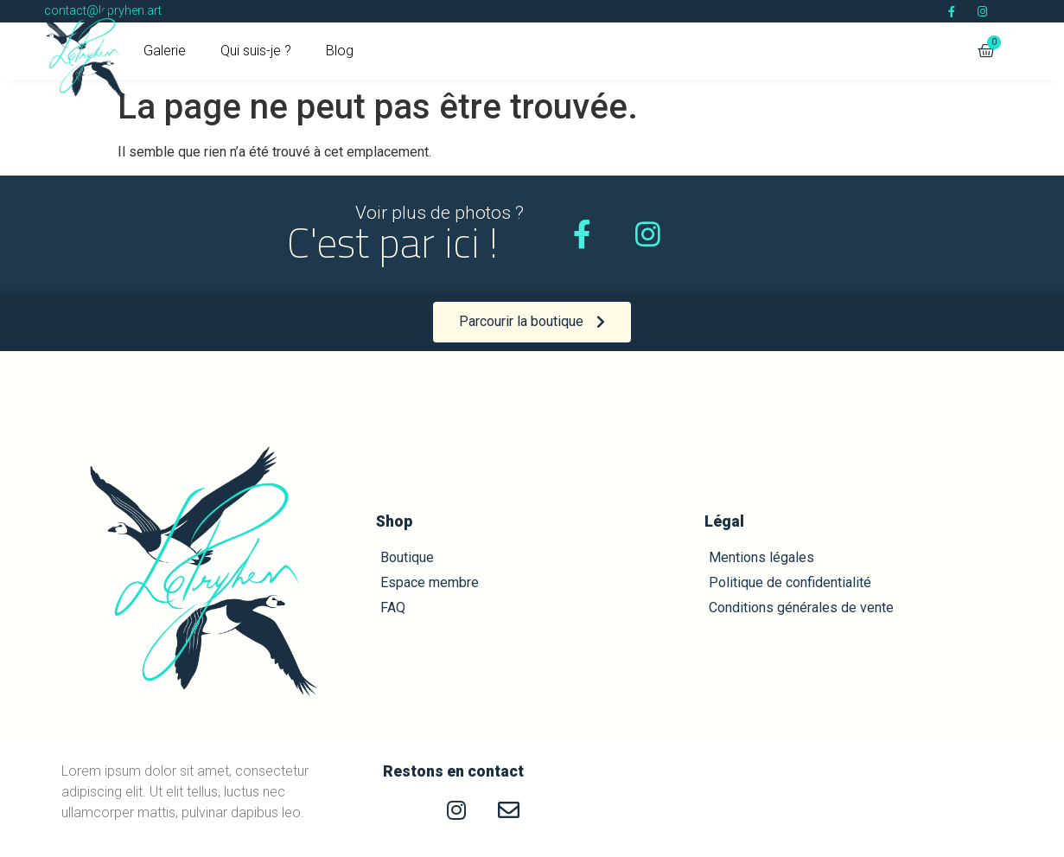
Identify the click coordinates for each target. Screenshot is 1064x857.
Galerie (164, 50)
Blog (340, 50)
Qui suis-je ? (255, 50)
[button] (532, 322)
